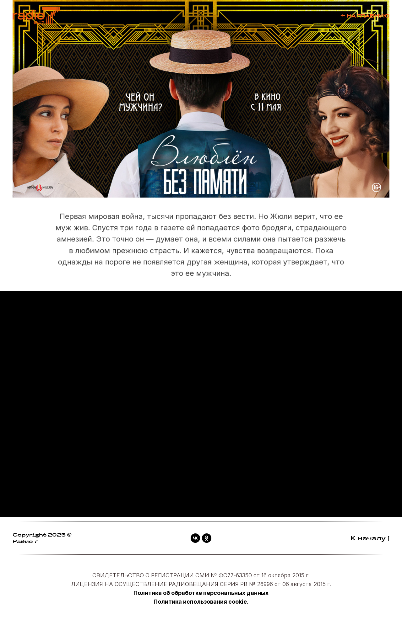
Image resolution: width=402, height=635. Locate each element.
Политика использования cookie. (201, 601)
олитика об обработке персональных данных (203, 593)
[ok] (206, 538)
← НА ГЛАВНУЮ (364, 15)
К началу (369, 538)
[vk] (195, 538)
